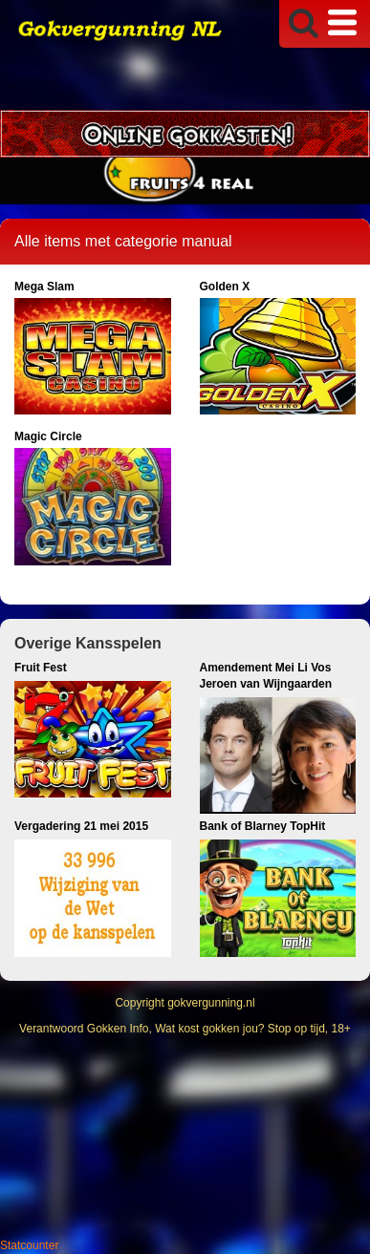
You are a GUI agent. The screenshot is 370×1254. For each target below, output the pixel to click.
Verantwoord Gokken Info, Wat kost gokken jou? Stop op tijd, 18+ (185, 1028)
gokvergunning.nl (210, 1003)
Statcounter (29, 1245)
